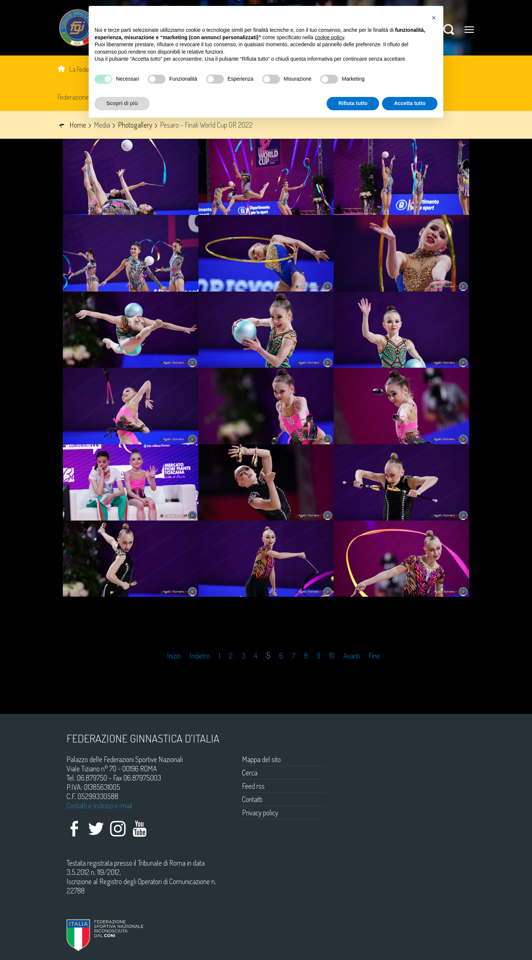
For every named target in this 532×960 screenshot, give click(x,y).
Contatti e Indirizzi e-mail (99, 805)
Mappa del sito (261, 759)
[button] (434, 18)
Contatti (252, 799)
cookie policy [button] (329, 37)
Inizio (174, 655)
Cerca (250, 772)
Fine (374, 655)
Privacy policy (260, 812)
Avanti (351, 655)
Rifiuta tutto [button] (353, 103)
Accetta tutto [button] (410, 103)
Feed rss (253, 786)
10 (331, 655)
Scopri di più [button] (122, 103)
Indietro (200, 655)
